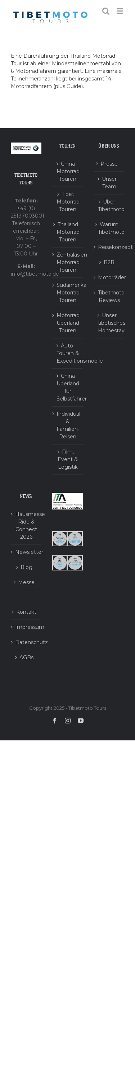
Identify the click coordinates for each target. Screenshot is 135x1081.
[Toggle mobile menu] (120, 11)
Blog (26, 567)
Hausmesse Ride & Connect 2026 (26, 525)
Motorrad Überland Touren (68, 323)
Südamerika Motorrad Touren (68, 292)
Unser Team (109, 183)
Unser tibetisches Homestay (109, 323)
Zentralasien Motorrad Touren (68, 262)
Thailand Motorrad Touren (68, 232)
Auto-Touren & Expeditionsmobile (68, 353)
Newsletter (26, 552)
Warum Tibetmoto (109, 228)
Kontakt (26, 612)
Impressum (26, 627)
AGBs (26, 657)
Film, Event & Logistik (68, 459)
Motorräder (109, 277)
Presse (109, 164)
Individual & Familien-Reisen (68, 425)
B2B (109, 262)
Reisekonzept (109, 247)
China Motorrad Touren (68, 171)
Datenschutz (26, 642)
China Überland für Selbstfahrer (68, 387)
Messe (26, 582)
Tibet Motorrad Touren (68, 202)
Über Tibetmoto (109, 205)
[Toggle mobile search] (105, 11)
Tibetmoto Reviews (109, 296)
